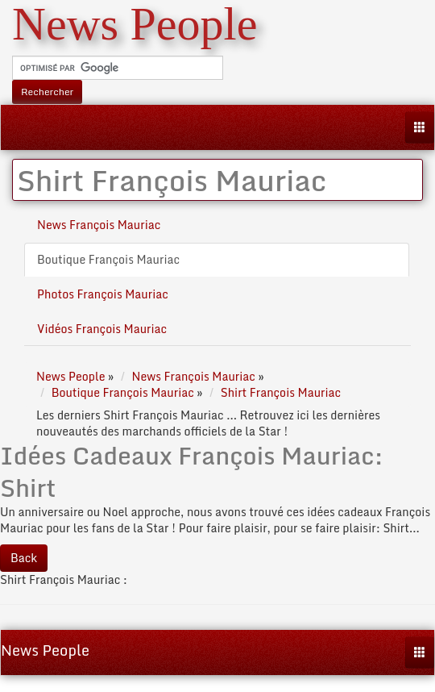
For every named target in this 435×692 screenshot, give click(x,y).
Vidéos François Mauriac (102, 328)
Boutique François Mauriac (108, 259)
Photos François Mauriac (102, 294)
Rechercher (47, 91)
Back (23, 557)
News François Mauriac (98, 224)
